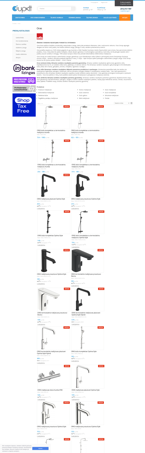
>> (49, 412)
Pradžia (14, 23)
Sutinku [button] (40, 448)
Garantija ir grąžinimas (21, 439)
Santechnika (20, 18)
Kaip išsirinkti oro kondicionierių (48, 435)
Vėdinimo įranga (75, 18)
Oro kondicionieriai (37, 18)
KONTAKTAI (92, 431)
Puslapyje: (125, 411)
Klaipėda (92, 437)
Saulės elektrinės (109, 18)
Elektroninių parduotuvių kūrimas (124, 431)
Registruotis (104, 2)
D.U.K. (15, 431)
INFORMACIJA (68, 431)
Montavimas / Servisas (71, 435)
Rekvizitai (93, 439)
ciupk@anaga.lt (125, 11)
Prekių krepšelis (125, 2)
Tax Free (67, 439)
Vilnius (92, 435)
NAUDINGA (40, 431)
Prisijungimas (94, 2)
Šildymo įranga (92, 18)
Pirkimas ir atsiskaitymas (22, 435)
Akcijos (124, 18)
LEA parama (68, 437)
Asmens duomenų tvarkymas (74, 442)
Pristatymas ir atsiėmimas (22, 437)
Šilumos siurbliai (57, 18)
